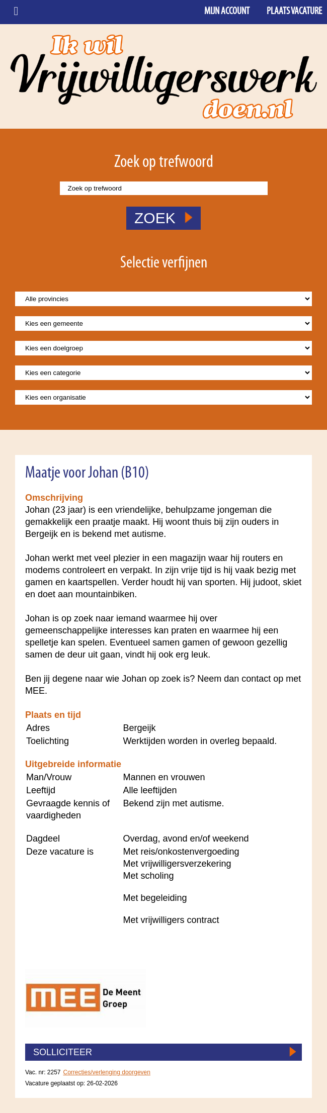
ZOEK (163, 218)
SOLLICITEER (62, 1052)
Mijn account (227, 12)
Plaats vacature (294, 12)
